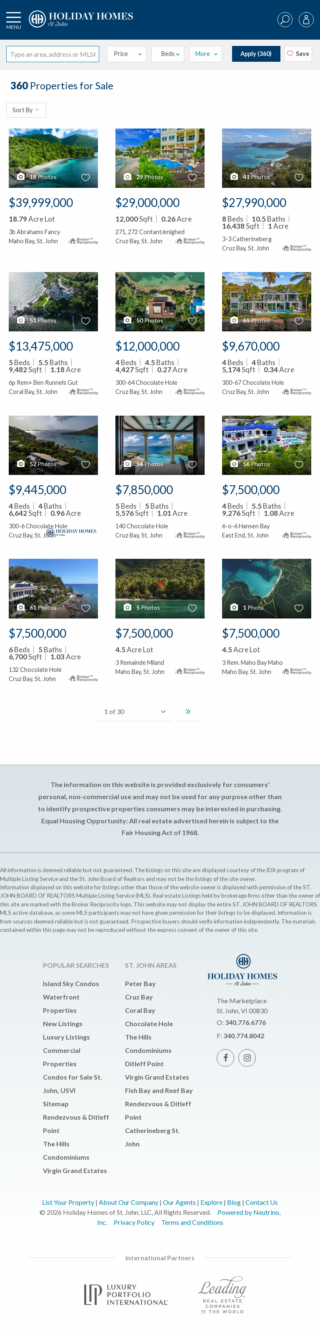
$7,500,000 (251, 489)
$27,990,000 (254, 202)
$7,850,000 (144, 489)
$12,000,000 (147, 346)
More (206, 53)
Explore (211, 1202)
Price (128, 53)
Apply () (256, 53)
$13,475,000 (41, 346)
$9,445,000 (37, 489)
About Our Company (128, 1202)
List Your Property (68, 1202)
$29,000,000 (147, 202)
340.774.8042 (243, 1036)
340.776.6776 (245, 1022)
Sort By (26, 110)
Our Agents (179, 1202)
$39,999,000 (41, 202)
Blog (234, 1202)
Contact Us (261, 1202)
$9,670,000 (251, 346)
